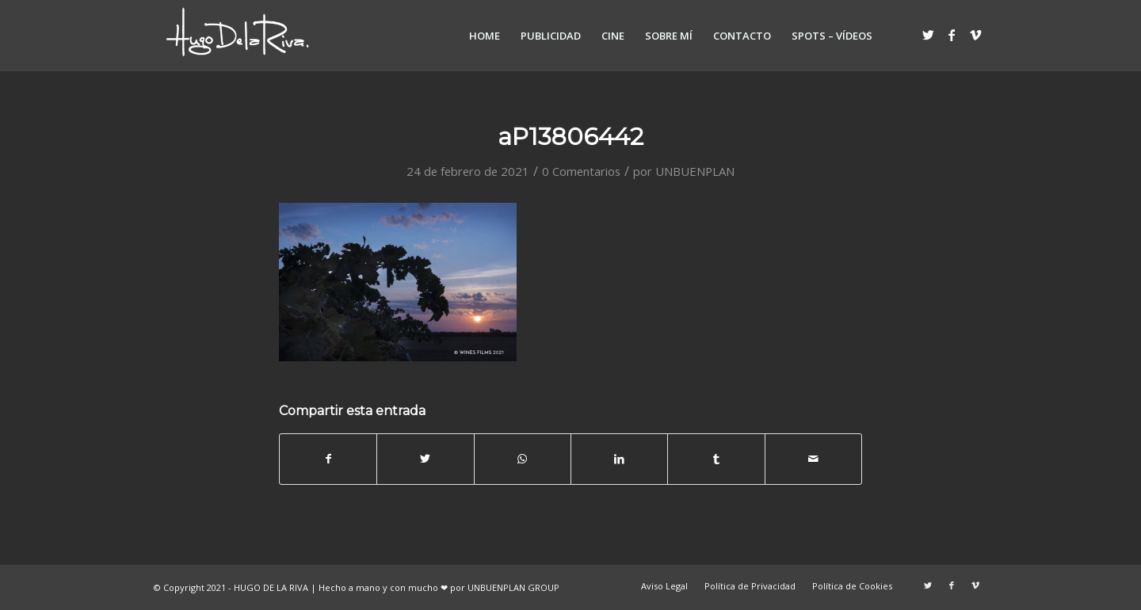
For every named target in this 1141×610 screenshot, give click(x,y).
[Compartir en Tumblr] (716, 458)
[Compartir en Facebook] (328, 458)
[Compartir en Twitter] (425, 458)
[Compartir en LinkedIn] (619, 458)
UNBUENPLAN (695, 171)
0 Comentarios (581, 171)
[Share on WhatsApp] (522, 458)
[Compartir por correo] (813, 458)
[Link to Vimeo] (975, 35)
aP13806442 (570, 136)
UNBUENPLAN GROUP (513, 587)
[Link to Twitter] (928, 35)
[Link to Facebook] (952, 35)
